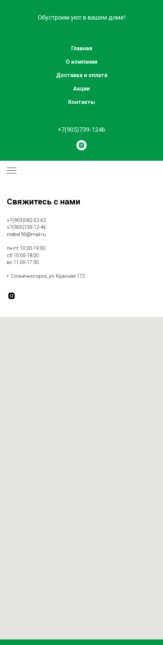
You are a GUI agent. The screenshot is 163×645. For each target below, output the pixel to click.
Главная (81, 48)
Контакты (81, 102)
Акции (81, 88)
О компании (81, 62)
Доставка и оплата (81, 75)
